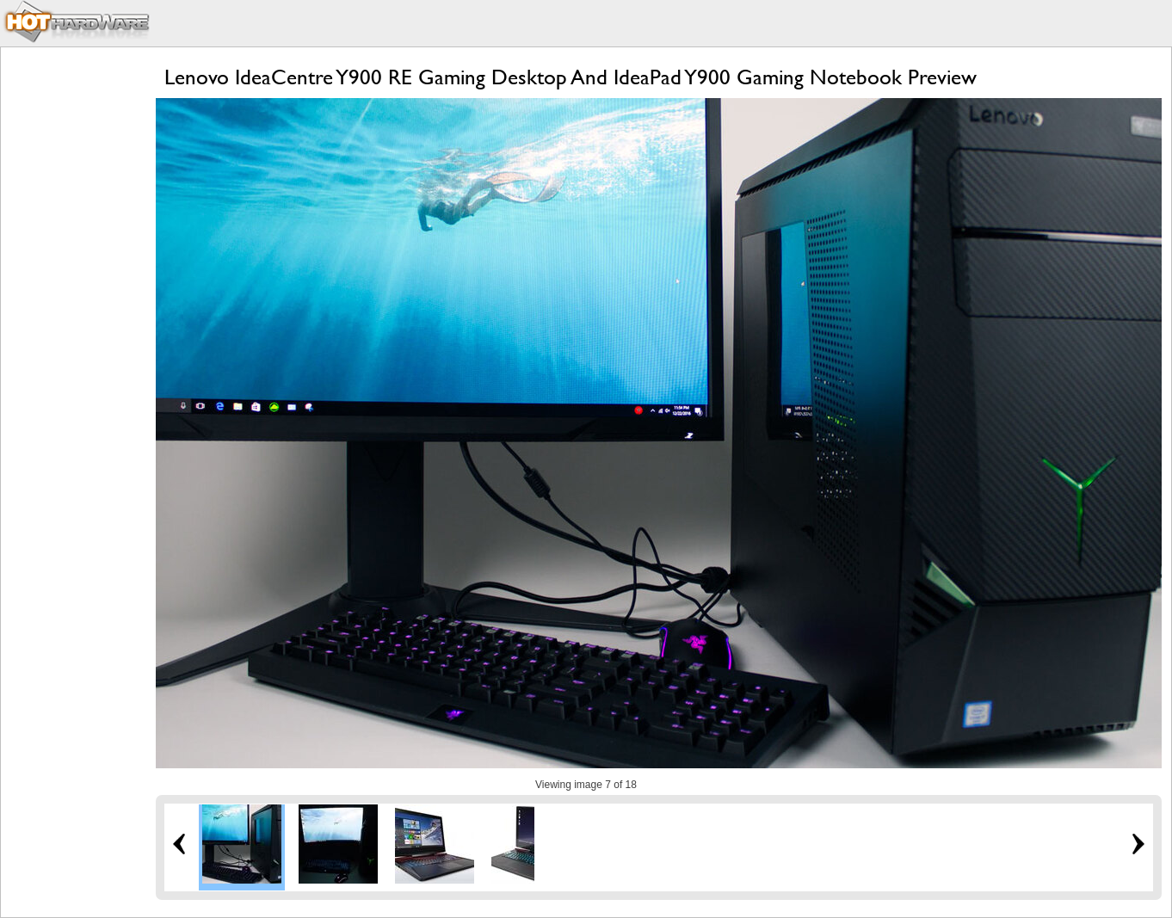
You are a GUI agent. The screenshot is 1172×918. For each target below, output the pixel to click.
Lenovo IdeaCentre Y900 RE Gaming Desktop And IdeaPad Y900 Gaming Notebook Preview (570, 77)
